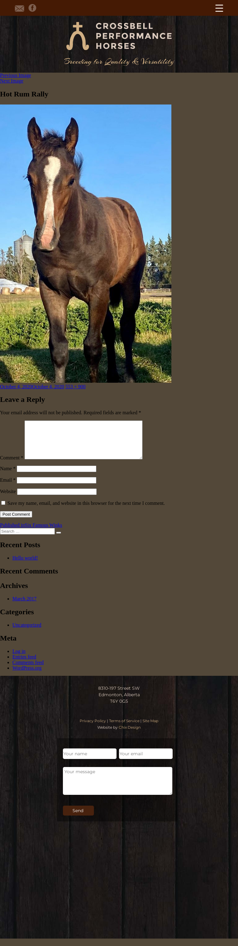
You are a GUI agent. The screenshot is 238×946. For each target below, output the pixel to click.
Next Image (11, 80)
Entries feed (24, 664)
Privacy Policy (93, 728)
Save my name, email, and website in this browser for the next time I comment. (86, 510)
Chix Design (130, 734)
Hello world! (25, 565)
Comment (11, 465)
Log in (18, 658)
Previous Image (15, 75)
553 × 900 (75, 386)
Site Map (150, 728)
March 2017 (24, 606)
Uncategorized (26, 632)
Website (8, 498)
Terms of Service (124, 728)
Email (7, 487)
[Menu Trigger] (219, 8)
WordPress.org (27, 675)
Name (7, 476)
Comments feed (28, 669)
